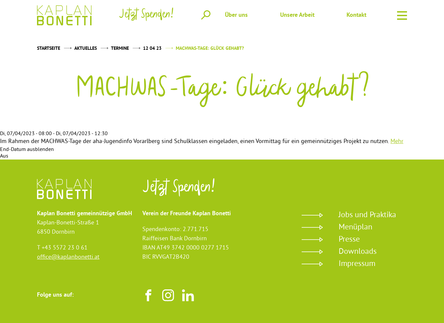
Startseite (48, 48)
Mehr (396, 141)
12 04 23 (152, 48)
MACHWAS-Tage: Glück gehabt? (210, 48)
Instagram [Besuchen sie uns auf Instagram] (168, 295)
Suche (206, 15)
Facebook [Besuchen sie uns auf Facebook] (148, 295)
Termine (120, 48)
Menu (402, 14)
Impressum (357, 264)
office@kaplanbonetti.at (68, 257)
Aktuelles (85, 48)
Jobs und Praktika (367, 215)
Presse (349, 240)
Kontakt (356, 15)
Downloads (358, 252)
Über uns (236, 15)
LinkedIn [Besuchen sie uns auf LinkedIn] (188, 295)
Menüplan (355, 227)
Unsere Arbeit (297, 15)
